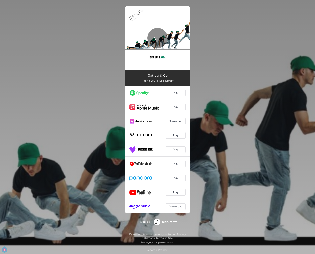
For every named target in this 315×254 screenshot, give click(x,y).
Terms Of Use (164, 237)
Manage (146, 242)
